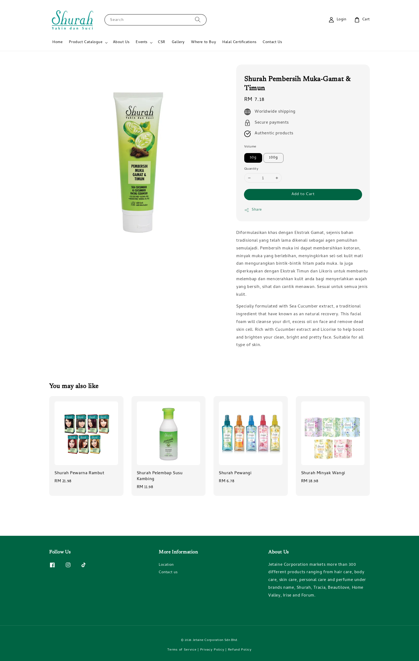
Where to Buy (203, 42)
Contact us (168, 572)
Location (166, 565)
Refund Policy (240, 650)
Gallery (178, 42)
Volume (250, 147)
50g (253, 158)
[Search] (197, 19)
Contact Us (272, 42)
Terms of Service (181, 650)
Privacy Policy (212, 650)
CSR (161, 42)
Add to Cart (303, 194)
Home (57, 42)
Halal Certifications (239, 42)
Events (142, 42)
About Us (121, 42)
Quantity (251, 169)
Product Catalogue (85, 42)
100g (273, 158)
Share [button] (253, 210)
